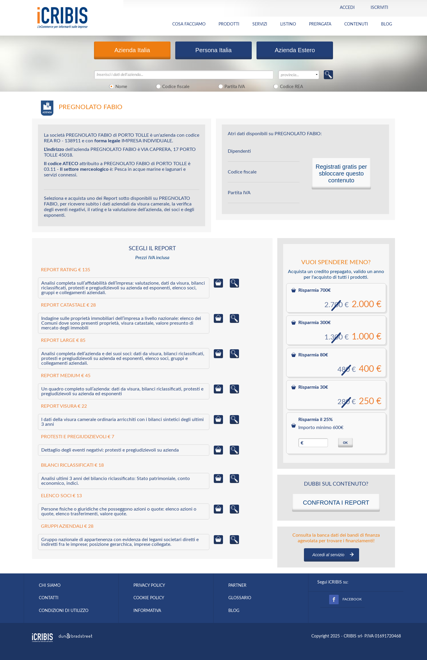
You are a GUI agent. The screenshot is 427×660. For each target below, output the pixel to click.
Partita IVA (230, 86)
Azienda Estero (295, 50)
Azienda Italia (132, 50)
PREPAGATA (320, 24)
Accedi (347, 8)
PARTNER (237, 586)
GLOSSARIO (239, 598)
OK (345, 442)
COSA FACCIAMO (188, 24)
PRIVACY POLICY (149, 586)
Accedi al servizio (328, 554)
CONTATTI (48, 598)
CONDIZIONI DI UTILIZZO (63, 611)
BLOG (386, 24)
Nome (117, 86)
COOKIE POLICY (148, 598)
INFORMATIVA (147, 611)
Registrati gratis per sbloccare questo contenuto (341, 173)
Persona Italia (213, 50)
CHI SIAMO (49, 586)
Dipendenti (239, 151)
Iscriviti (379, 8)
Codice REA (287, 86)
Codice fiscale (171, 86)
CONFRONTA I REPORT (336, 502)
